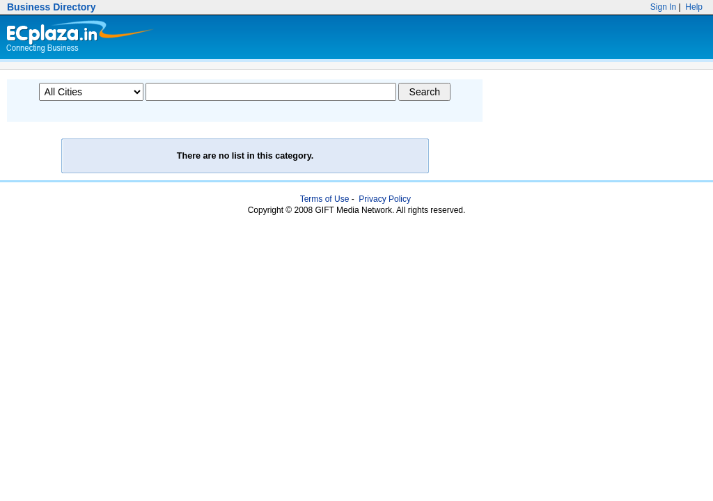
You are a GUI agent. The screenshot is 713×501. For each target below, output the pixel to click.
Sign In (663, 7)
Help (693, 7)
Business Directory (51, 7)
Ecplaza (77, 37)
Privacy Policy (385, 199)
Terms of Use (325, 199)
